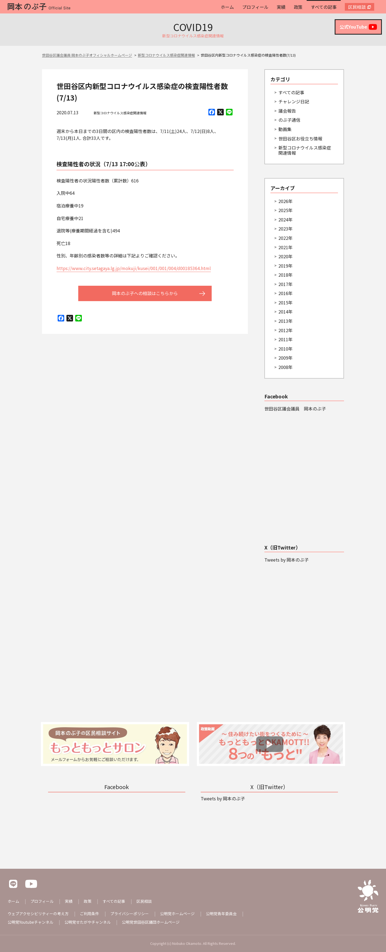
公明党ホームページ (177, 913)
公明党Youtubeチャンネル (30, 922)
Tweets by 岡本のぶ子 (286, 559)
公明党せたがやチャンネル (88, 922)
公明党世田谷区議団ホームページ (151, 922)
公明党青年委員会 (221, 913)
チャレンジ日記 (293, 101)
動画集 (285, 129)
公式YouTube (358, 27)
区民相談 (357, 7)
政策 (298, 7)
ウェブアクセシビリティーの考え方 (38, 913)
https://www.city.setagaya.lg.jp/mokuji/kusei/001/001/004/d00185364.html (134, 268)
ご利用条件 (89, 913)
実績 (281, 7)
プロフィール (255, 7)
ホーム (227, 7)
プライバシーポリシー (129, 913)
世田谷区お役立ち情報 (300, 138)
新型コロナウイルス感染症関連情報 (120, 112)
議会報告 (287, 110)
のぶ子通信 (289, 119)
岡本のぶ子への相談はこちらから (145, 293)
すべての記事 (324, 7)
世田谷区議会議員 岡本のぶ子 (295, 408)
